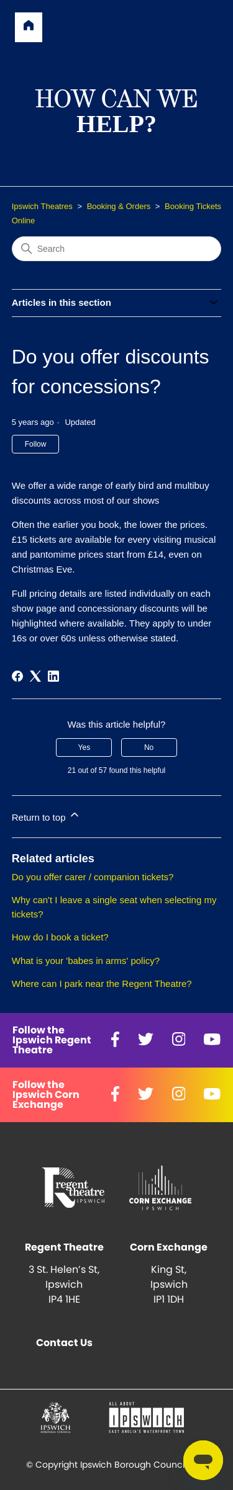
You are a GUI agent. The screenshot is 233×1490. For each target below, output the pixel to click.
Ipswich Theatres (42, 206)
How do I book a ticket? (60, 937)
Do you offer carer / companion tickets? (93, 877)
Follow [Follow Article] (36, 444)
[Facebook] (17, 676)
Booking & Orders (119, 206)
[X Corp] (35, 676)
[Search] (117, 248)
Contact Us (64, 1343)
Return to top (46, 815)
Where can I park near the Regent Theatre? (102, 983)
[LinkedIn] (53, 676)
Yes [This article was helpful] (84, 747)
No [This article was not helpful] (148, 747)
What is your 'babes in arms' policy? (86, 960)
